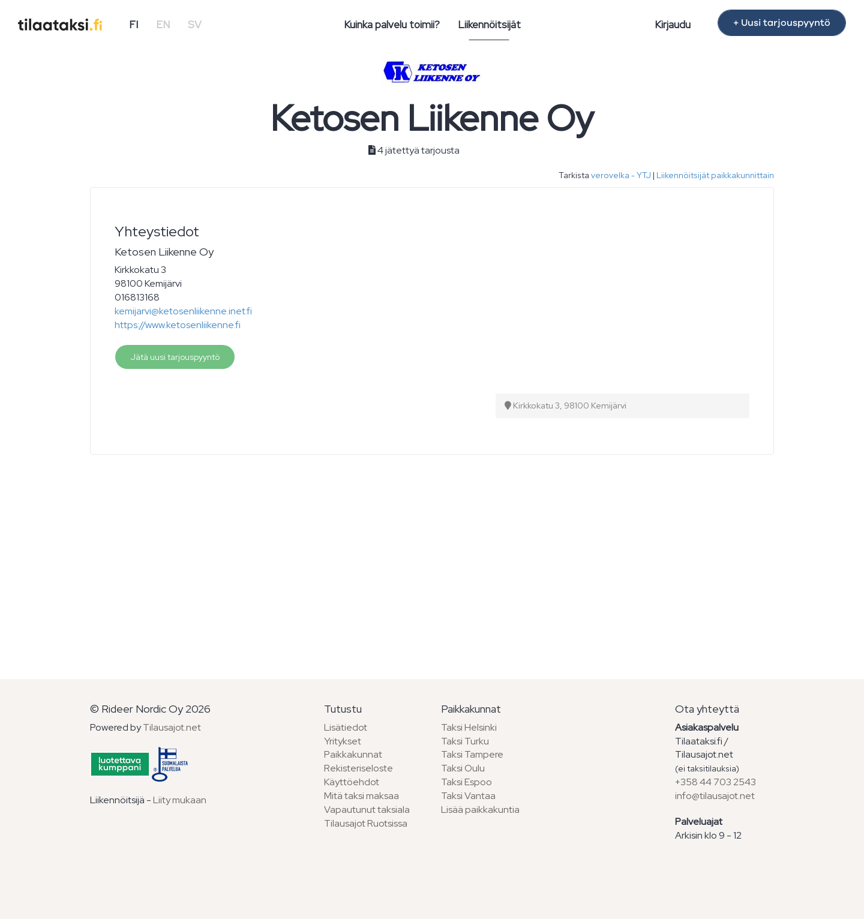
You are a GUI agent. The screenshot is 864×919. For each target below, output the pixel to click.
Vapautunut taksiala (367, 809)
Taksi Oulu (463, 768)
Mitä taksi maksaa (361, 795)
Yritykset (342, 741)
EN (163, 24)
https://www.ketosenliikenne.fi (178, 325)
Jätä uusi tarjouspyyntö (175, 357)
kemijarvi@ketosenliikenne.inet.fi (183, 311)
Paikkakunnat (353, 754)
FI (133, 24)
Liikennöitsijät (489, 24)
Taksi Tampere (472, 754)
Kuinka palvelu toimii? (392, 24)
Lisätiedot (345, 727)
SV (195, 24)
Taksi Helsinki (469, 727)
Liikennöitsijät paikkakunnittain (715, 175)
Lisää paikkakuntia (480, 809)
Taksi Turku (465, 741)
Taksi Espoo (466, 782)
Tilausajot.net (172, 727)
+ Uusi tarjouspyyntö (781, 22)
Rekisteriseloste (358, 768)
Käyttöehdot (351, 782)
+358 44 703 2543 (715, 782)
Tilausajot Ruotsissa (365, 823)
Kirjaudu (673, 24)
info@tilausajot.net (715, 795)
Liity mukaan (179, 800)
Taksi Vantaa (468, 795)
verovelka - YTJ (621, 175)
